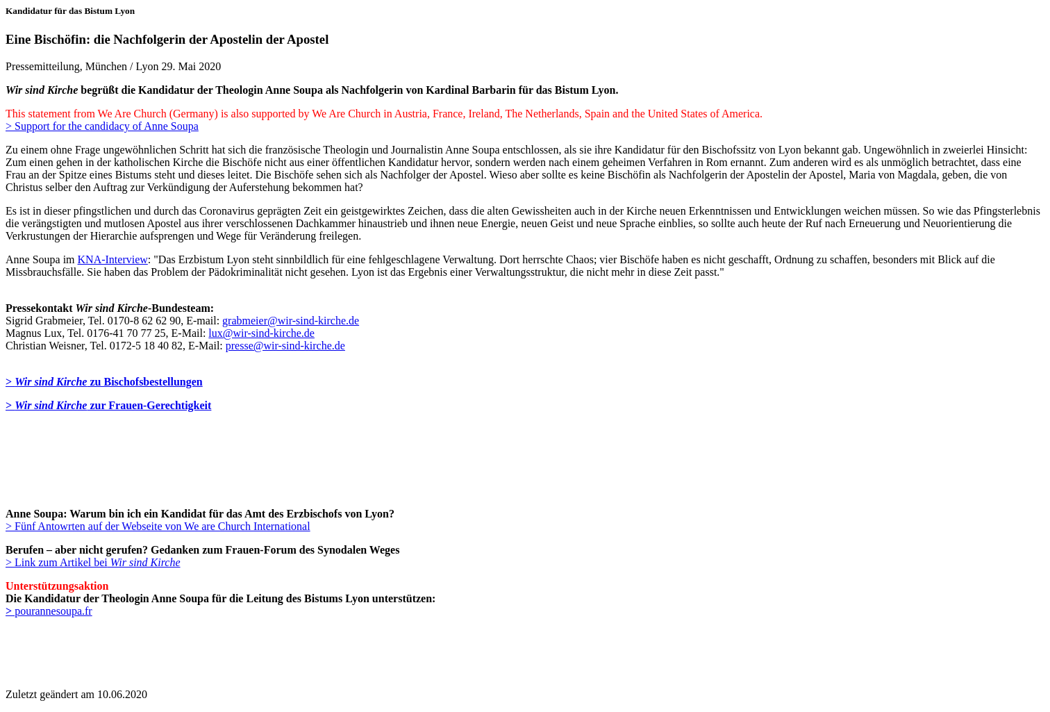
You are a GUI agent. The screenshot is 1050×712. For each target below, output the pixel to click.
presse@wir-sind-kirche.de (285, 345)
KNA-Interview (113, 259)
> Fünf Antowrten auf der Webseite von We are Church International (158, 526)
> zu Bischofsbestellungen (104, 382)
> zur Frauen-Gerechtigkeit (108, 405)
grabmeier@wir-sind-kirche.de (290, 320)
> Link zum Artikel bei (93, 562)
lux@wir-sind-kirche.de (261, 333)
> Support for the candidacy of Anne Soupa (102, 126)
